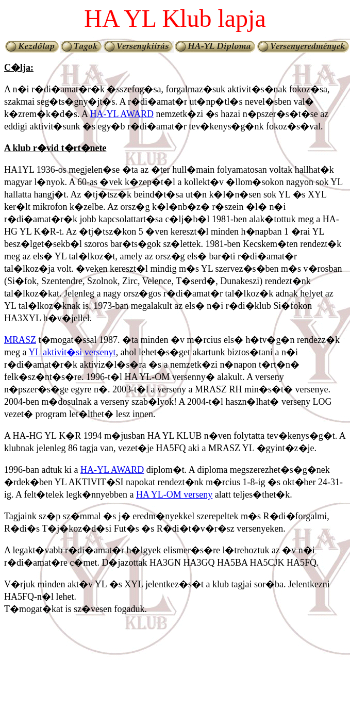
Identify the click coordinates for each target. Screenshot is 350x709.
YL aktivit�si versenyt (71, 352)
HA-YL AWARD (122, 114)
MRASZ (20, 340)
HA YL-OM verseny (174, 494)
